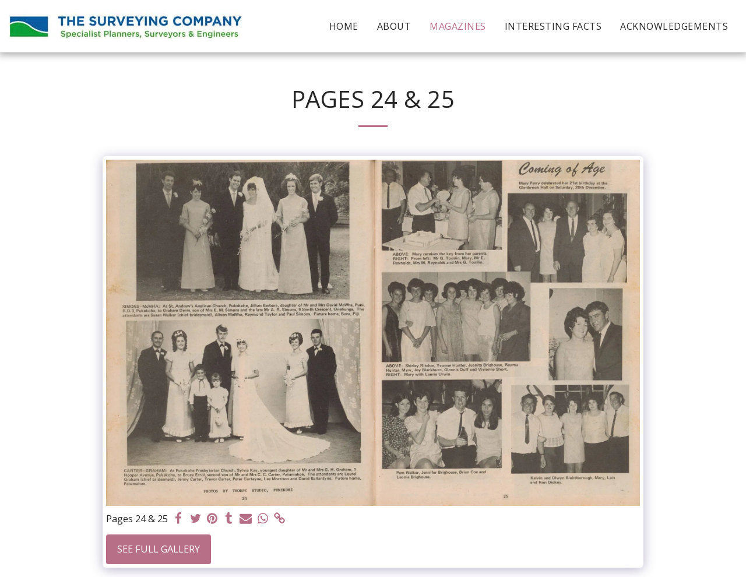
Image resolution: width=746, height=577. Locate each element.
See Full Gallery (158, 548)
